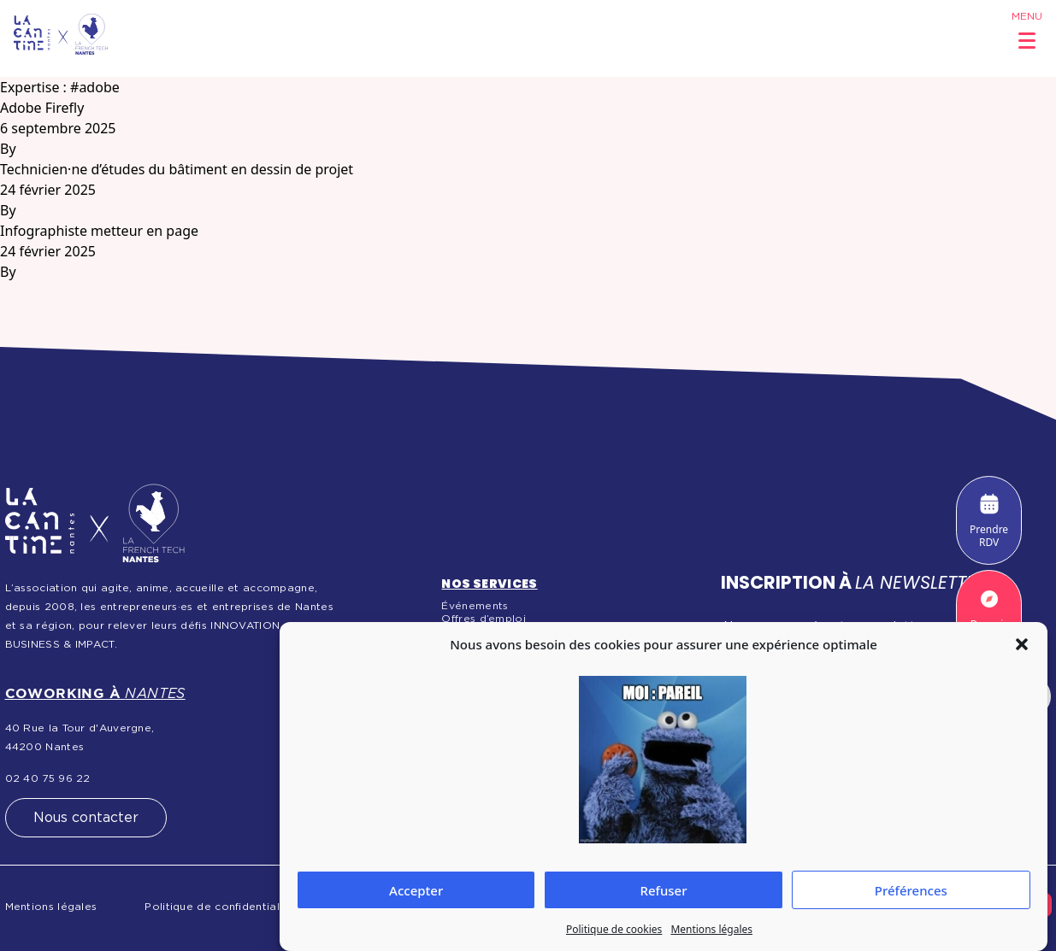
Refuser (663, 890)
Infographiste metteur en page (99, 230)
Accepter (416, 890)
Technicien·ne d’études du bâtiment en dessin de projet (176, 169)
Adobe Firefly (42, 107)
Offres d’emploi (483, 618)
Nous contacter (86, 818)
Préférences (911, 890)
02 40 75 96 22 (48, 778)
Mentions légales (711, 929)
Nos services (489, 583)
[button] (1021, 644)
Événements (474, 606)
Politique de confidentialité (219, 906)
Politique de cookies (614, 929)
